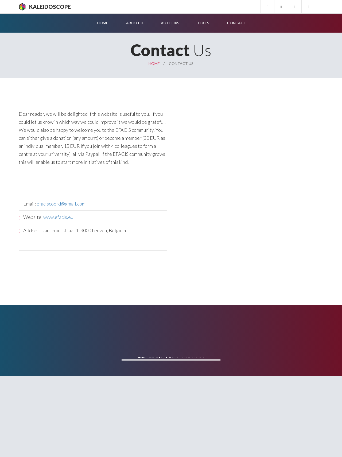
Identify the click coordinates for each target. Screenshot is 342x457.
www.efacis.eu (58, 217)
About (133, 23)
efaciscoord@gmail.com (61, 204)
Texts (203, 23)
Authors (170, 23)
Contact (236, 23)
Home (102, 23)
